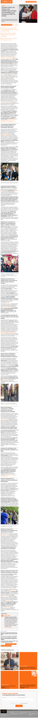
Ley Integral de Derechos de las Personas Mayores (9, 332)
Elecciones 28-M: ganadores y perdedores (9, 636)
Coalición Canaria (6, 607)
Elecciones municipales (6, 645)
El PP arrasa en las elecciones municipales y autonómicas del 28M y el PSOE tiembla (9, 29)
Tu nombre (4, 697)
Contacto (21, 714)
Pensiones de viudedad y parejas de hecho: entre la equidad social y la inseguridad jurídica (28, 686)
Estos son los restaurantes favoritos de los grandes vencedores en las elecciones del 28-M (9, 633)
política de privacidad (23, 703)
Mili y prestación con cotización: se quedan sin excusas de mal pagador (27, 667)
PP (17, 454)
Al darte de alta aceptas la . (19, 703)
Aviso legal (12, 712)
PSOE (3, 227)
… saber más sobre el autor (8, 627)
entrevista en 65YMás (6, 307)
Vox (13, 562)
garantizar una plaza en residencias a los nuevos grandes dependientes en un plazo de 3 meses (9, 120)
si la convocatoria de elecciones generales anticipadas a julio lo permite (8, 57)
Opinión (21, 683)
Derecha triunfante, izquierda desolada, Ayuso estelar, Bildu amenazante (9, 34)
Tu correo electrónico (22, 697)
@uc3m (2, 74)
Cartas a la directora (4, 684)
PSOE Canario (13, 590)
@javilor (13, 74)
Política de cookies (22, 712)
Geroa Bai (8, 303)
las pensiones (5, 379)
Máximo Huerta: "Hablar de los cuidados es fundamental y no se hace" (9, 668)
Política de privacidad (14, 714)
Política (3, 5)
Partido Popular (5, 134)
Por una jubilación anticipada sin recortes (9, 686)
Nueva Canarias (9, 600)
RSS (29, 712)
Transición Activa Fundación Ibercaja (8, 665)
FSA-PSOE (7, 365)
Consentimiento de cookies (32, 714)
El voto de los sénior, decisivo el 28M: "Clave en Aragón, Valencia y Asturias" (9, 641)
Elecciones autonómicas (11, 644)
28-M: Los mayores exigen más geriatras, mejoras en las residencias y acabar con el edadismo (9, 638)
